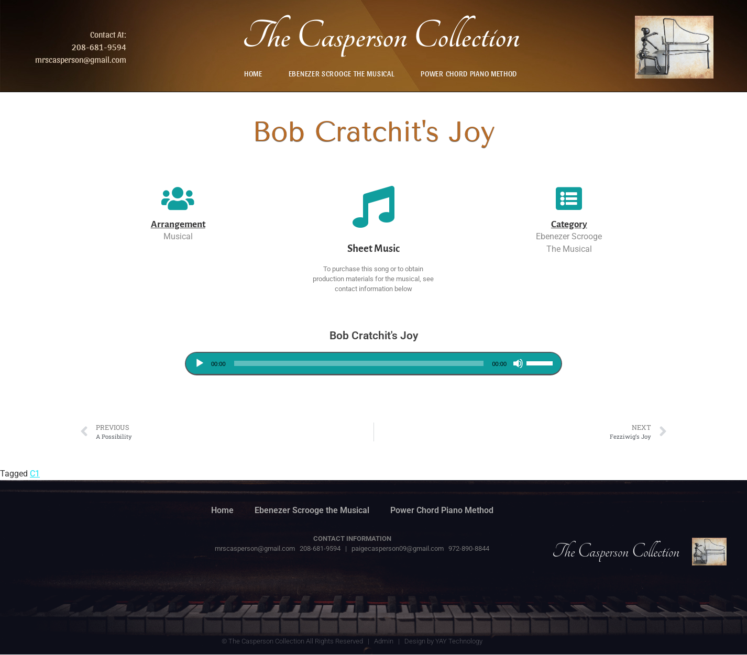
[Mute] (518, 363)
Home (253, 73)
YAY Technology (458, 641)
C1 (35, 474)
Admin (383, 641)
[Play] (199, 363)
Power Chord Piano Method (469, 73)
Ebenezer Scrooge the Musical (342, 73)
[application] (373, 363)
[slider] (359, 363)
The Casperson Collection (381, 36)
